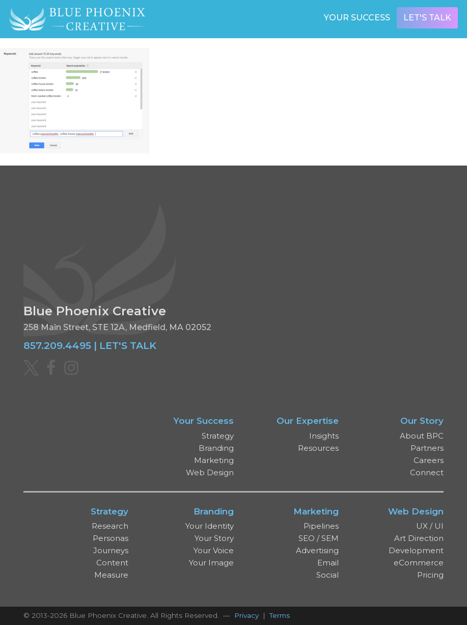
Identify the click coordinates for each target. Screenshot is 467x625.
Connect (427, 472)
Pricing (430, 575)
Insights (324, 436)
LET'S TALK (127, 345)
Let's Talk (427, 17)
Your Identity (209, 526)
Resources (318, 448)
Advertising (317, 550)
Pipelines (321, 526)
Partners (427, 448)
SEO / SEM (318, 538)
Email (328, 562)
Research (110, 526)
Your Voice (214, 550)
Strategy (218, 436)
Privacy (246, 615)
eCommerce (419, 562)
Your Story (214, 538)
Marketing (214, 460)
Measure (111, 575)
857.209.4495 (57, 345)
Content (112, 562)
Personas (110, 538)
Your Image (211, 562)
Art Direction (419, 538)
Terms (279, 615)
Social (327, 575)
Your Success (357, 17)
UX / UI (430, 526)
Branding (216, 448)
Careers (429, 460)
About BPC (422, 436)
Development (416, 550)
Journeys (110, 550)
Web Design (210, 472)
